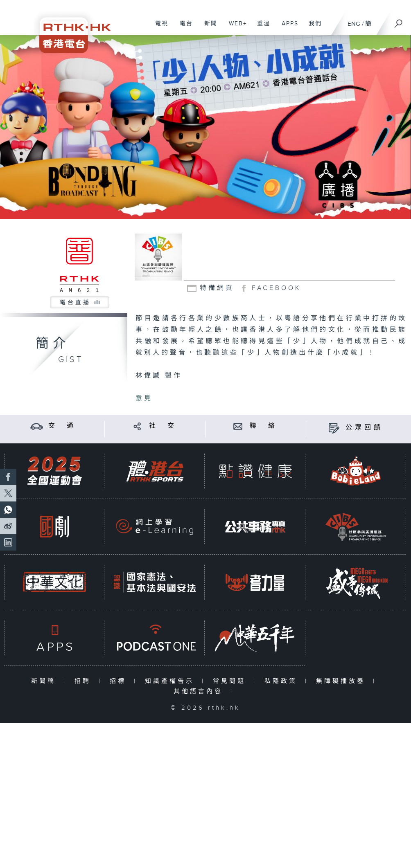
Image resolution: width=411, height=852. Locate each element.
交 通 (62, 426)
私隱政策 (282, 681)
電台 (183, 27)
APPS (287, 27)
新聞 (207, 27)
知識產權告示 (171, 681)
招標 (120, 681)
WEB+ (235, 27)
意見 (144, 398)
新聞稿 (45, 681)
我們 (312, 27)
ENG (354, 23)
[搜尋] (399, 21)
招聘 (85, 681)
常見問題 (231, 681)
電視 (158, 27)
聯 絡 (264, 426)
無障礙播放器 (342, 681)
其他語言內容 (200, 691)
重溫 (260, 27)
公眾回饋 (364, 428)
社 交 (163, 426)
